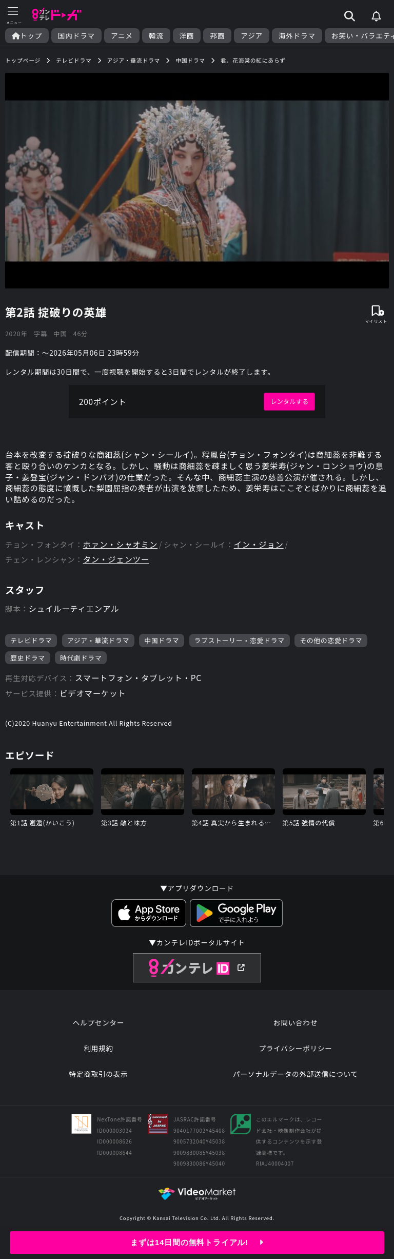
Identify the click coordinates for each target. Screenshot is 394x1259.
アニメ (122, 36)
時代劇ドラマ (81, 664)
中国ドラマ (162, 646)
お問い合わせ (295, 1033)
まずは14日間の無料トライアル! (197, 1242)
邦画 (217, 36)
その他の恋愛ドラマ (332, 646)
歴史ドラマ (27, 664)
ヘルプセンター (99, 1033)
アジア (252, 36)
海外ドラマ (297, 36)
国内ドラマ (76, 36)
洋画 (187, 36)
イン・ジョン (263, 549)
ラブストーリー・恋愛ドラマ (240, 646)
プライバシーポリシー (295, 1058)
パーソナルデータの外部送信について (295, 1084)
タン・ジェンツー (117, 564)
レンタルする (288, 403)
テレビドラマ (31, 646)
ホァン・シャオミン (122, 549)
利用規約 (98, 1058)
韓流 (156, 36)
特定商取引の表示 (98, 1084)
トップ (27, 36)
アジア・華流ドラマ (98, 646)
